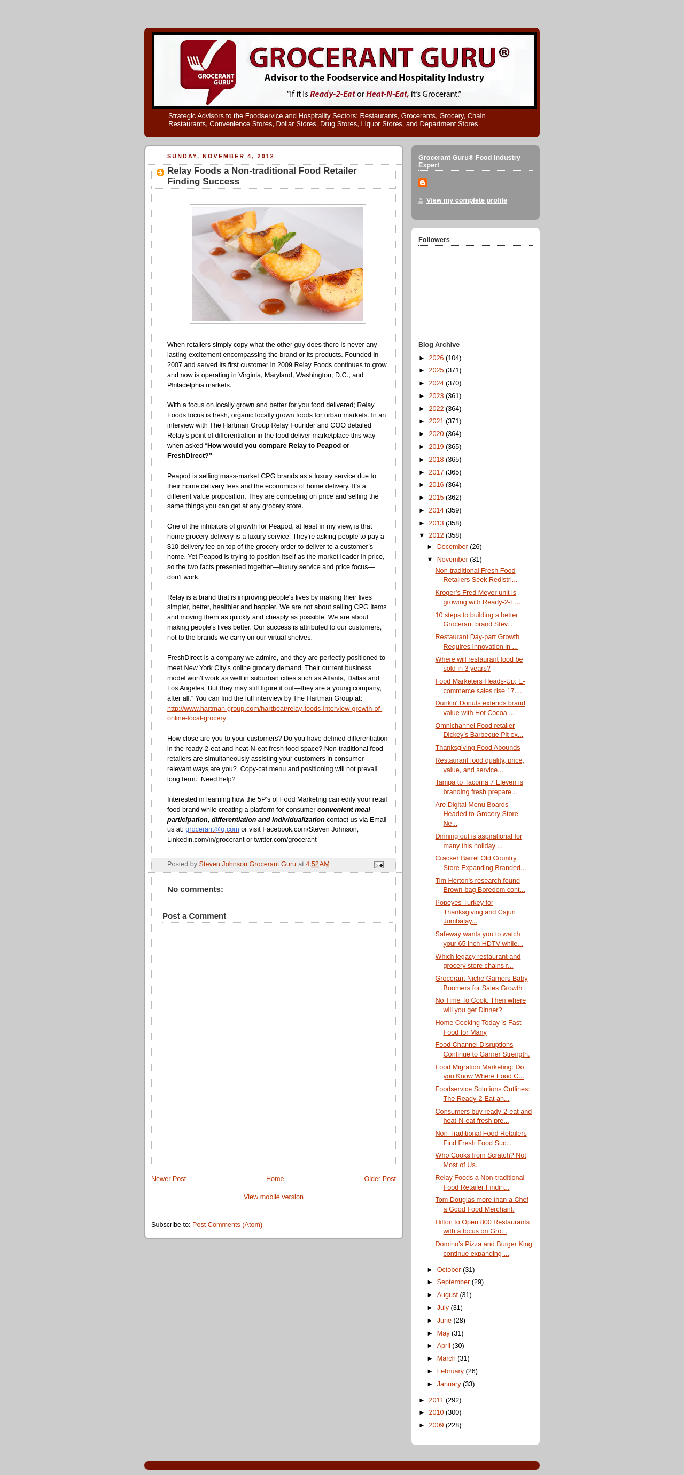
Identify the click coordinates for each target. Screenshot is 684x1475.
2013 (437, 523)
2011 (437, 1400)
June (445, 1320)
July (444, 1307)
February (451, 1371)
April (445, 1345)
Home (275, 1179)
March (447, 1358)
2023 (437, 396)
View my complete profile (466, 200)
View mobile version (274, 1197)
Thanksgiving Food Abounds (478, 747)
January (450, 1384)
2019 (437, 447)
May (444, 1333)
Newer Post (168, 1179)
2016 (437, 484)
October (450, 1270)
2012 (437, 535)
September (454, 1282)
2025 (437, 370)
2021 (437, 421)
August (448, 1295)
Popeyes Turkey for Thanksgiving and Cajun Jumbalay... (476, 912)
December (453, 546)
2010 (437, 1412)
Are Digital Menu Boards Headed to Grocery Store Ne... (477, 814)
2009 (437, 1425)
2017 (437, 472)
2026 (437, 358)
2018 (437, 459)
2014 (437, 510)
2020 (437, 434)
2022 (437, 409)
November (453, 559)
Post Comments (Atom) (227, 1225)
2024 (437, 383)
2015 (437, 497)
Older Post (380, 1179)
